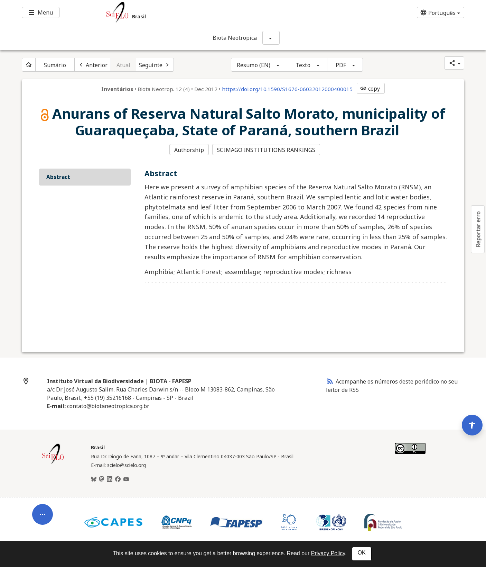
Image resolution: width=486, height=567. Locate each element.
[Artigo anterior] (92, 65)
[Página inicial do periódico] (29, 65)
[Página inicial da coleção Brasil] (53, 463)
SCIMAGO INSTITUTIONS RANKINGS (266, 150)
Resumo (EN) (253, 65)
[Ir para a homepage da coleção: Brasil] (205, 12)
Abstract (58, 176)
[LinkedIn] (109, 479)
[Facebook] (118, 479)
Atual (123, 65)
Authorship (189, 150)
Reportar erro (478, 229)
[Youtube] (126, 479)
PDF (341, 65)
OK (362, 553)
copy (370, 88)
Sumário (55, 65)
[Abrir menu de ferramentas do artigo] (42, 516)
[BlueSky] (93, 479)
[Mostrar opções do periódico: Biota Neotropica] (271, 38)
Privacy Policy (328, 553)
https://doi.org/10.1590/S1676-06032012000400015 (287, 89)
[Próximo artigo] (155, 65)
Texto (303, 65)
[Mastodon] (101, 479)
